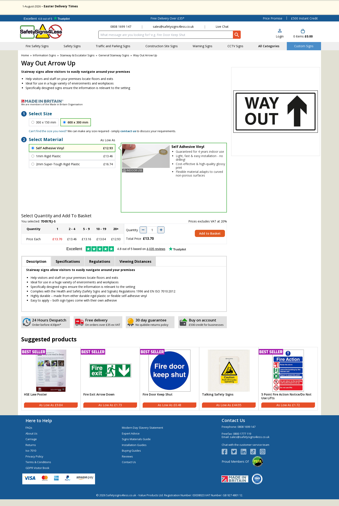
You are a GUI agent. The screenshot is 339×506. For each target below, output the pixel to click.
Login (280, 43)
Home (25, 62)
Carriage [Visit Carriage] (31, 446)
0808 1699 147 (120, 33)
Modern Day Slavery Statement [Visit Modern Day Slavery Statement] (142, 434)
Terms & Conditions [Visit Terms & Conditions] (38, 469)
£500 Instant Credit (304, 25)
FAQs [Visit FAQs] (29, 434)
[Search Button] (237, 41)
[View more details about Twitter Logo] (236, 458)
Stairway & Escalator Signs (77, 62)
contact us (128, 138)
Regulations (99, 268)
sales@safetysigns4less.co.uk (173, 33)
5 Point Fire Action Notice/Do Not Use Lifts (286, 403)
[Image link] (169, 107)
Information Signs (44, 62)
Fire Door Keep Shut (158, 401)
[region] (50, 377)
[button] (279, 40)
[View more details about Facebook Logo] (226, 458)
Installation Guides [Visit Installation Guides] (134, 452)
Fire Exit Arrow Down (99, 401)
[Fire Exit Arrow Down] (110, 385)
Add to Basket (210, 240)
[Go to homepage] (45, 38)
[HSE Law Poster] (51, 385)
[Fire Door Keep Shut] (169, 385)
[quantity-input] (152, 236)
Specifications (68, 268)
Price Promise (272, 25)
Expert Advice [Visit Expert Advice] (131, 440)
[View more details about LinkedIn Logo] (245, 458)
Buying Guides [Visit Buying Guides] (131, 457)
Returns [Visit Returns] (31, 452)
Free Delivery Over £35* (167, 25)
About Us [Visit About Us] (31, 440)
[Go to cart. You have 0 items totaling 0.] (303, 40)
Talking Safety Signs (217, 401)
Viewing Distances (135, 268)
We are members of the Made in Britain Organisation (52, 111)
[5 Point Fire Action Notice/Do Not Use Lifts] (288, 385)
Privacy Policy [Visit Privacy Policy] (34, 463)
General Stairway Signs (113, 62)
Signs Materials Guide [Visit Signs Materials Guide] (136, 446)
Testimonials (46, 25)
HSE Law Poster (35, 401)
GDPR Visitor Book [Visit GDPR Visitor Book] (37, 475)
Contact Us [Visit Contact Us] (129, 469)
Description (36, 268)
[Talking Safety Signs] (228, 385)
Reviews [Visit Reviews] (127, 463)
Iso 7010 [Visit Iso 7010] (31, 457)
